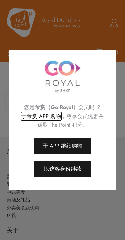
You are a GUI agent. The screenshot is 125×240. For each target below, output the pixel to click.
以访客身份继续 (62, 169)
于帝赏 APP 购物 (41, 116)
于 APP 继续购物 (62, 146)
